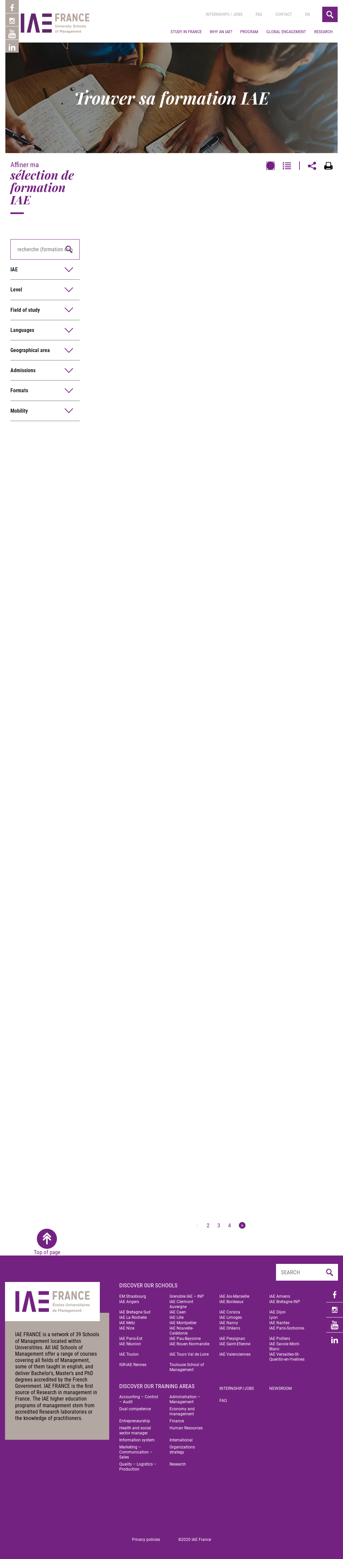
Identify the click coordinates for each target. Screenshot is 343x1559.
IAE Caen (177, 1312)
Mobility (19, 411)
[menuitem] (307, 14)
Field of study (25, 310)
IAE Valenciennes (235, 1354)
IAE (14, 269)
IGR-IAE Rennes (132, 1364)
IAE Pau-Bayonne (185, 1338)
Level (16, 289)
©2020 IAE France (194, 1539)
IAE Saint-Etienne (234, 1344)
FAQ (223, 1400)
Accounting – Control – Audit (138, 1399)
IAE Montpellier (183, 1322)
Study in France (186, 31)
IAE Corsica (229, 1312)
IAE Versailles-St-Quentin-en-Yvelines (286, 1357)
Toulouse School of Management (186, 1367)
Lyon (273, 1317)
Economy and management (182, 1411)
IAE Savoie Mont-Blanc (284, 1346)
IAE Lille (176, 1317)
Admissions (23, 370)
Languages (22, 330)
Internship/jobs (236, 1388)
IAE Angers (129, 1301)
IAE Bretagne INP (284, 1301)
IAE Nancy (228, 1322)
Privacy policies (146, 1539)
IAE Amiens (279, 1296)
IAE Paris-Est (130, 1338)
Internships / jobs (224, 14)
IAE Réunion (130, 1344)
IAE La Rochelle (133, 1317)
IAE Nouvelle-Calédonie (181, 1331)
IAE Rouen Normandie (189, 1344)
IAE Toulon (129, 1354)
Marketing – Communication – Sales (135, 1452)
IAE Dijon (277, 1312)
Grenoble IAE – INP (186, 1296)
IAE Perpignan (232, 1338)
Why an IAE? (221, 31)
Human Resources (186, 1428)
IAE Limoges (230, 1317)
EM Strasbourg (132, 1296)
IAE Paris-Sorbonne (286, 1328)
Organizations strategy (182, 1449)
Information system (137, 1440)
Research (323, 31)
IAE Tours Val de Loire (189, 1354)
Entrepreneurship (134, 1421)
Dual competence (135, 1409)
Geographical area (30, 350)
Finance (176, 1421)
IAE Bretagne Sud (134, 1312)
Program (249, 31)
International (181, 1440)
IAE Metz (127, 1322)
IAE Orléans (229, 1328)
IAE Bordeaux (231, 1301)
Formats (19, 390)
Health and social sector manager (135, 1430)
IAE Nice (126, 1328)
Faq (259, 14)
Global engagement (286, 31)
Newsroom (280, 1388)
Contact (283, 14)
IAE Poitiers (279, 1338)
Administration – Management (184, 1399)
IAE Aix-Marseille (234, 1296)
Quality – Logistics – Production (137, 1467)
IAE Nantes (279, 1322)
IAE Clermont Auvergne (181, 1304)
